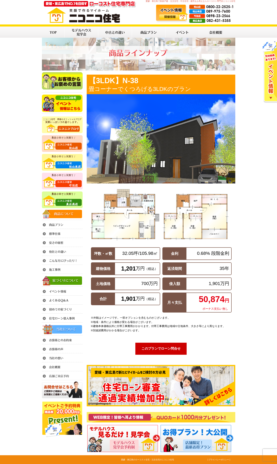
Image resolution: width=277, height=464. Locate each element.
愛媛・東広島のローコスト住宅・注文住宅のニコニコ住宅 (147, 459)
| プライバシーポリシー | (219, 459)
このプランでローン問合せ (161, 348)
